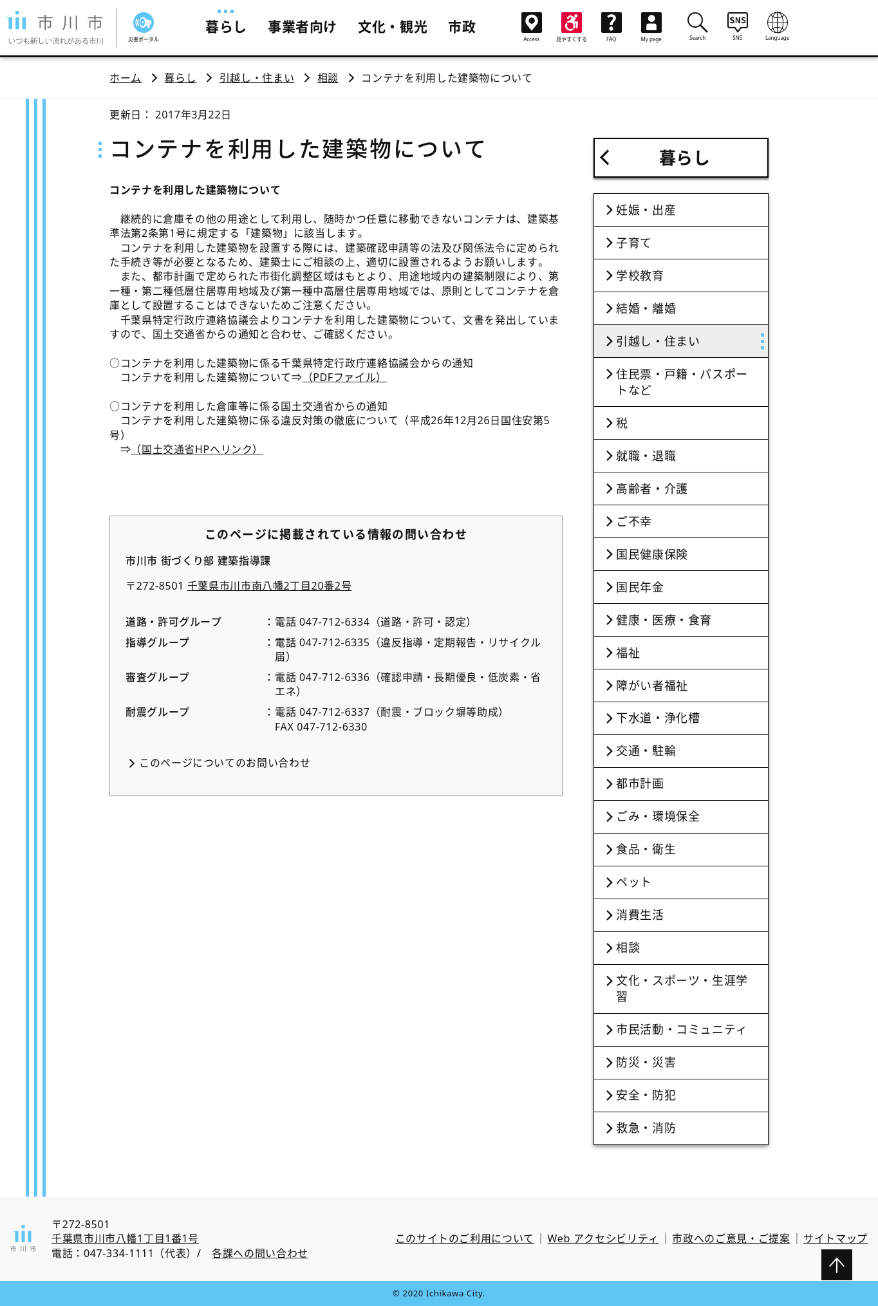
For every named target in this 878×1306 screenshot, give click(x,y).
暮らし (226, 26)
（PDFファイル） (345, 377)
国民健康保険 (652, 554)
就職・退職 (646, 455)
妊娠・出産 (646, 210)
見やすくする (571, 27)
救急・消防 (646, 1127)
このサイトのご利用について (464, 1238)
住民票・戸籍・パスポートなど (682, 382)
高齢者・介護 (652, 488)
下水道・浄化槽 (658, 717)
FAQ (611, 27)
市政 (462, 26)
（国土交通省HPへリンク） (197, 449)
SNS (737, 26)
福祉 (628, 652)
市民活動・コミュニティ (682, 1029)
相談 (328, 78)
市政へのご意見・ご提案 (731, 1238)
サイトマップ (835, 1238)
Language (777, 26)
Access (531, 27)
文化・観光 (392, 26)
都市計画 (640, 783)
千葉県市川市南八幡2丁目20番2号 (269, 586)
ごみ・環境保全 (658, 816)
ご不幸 (634, 521)
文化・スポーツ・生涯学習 (682, 988)
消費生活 (640, 914)
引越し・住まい (257, 78)
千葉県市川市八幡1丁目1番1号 (125, 1238)
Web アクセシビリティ (603, 1238)
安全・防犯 (646, 1095)
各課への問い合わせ (260, 1253)
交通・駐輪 (646, 750)
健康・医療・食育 (664, 620)
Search (697, 26)
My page (651, 27)
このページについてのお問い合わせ (224, 763)
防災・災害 (646, 1062)
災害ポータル (143, 27)
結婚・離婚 (646, 308)
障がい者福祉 (652, 685)
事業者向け (302, 26)
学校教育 (640, 275)
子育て (634, 242)
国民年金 (640, 587)
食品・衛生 (646, 849)
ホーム (125, 78)
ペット (634, 882)
